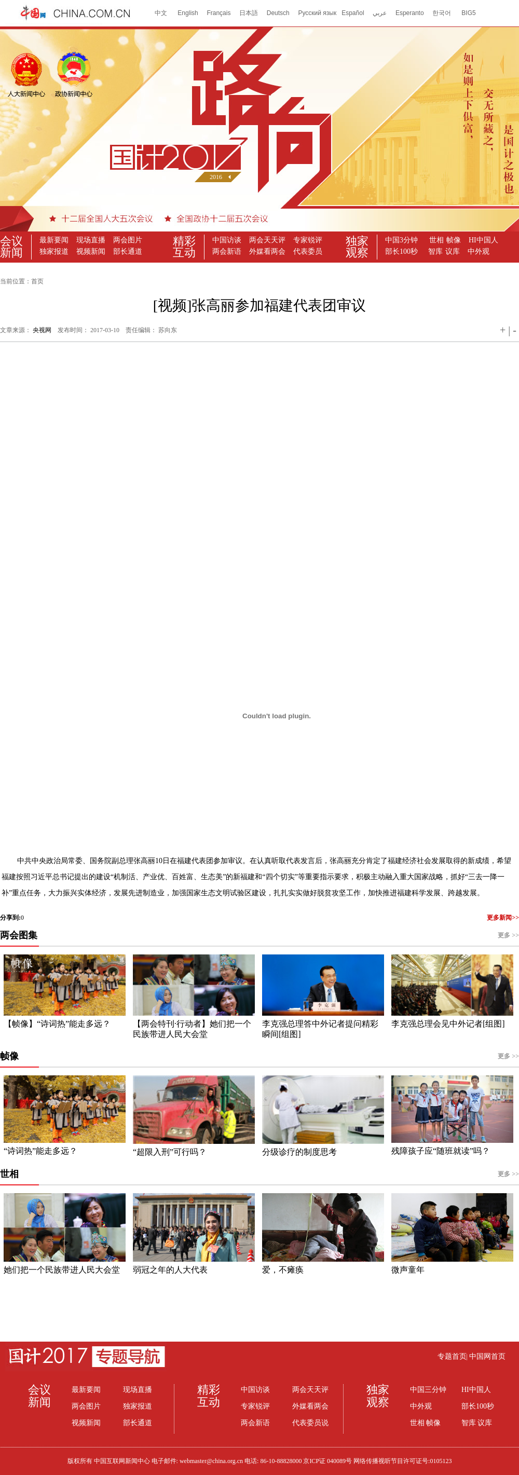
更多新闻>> (503, 917)
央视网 (42, 330)
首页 (37, 281)
